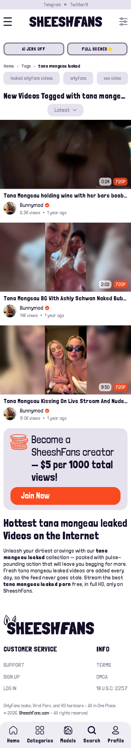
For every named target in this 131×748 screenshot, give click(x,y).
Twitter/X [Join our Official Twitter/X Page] (79, 4)
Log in (9, 688)
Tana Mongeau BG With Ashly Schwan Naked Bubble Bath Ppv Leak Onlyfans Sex (65, 298)
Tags (26, 66)
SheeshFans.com (34, 713)
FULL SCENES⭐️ (97, 49)
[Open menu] (123, 21)
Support (13, 665)
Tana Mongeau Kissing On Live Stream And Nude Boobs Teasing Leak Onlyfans (65, 400)
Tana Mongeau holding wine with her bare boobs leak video (65, 195)
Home (8, 66)
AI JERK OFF (34, 49)
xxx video (112, 78)
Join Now (35, 496)
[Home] (65, 21)
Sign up (11, 676)
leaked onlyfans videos (31, 78)
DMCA (102, 676)
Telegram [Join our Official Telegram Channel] (52, 4)
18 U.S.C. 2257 (112, 688)
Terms (103, 665)
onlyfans (78, 78)
